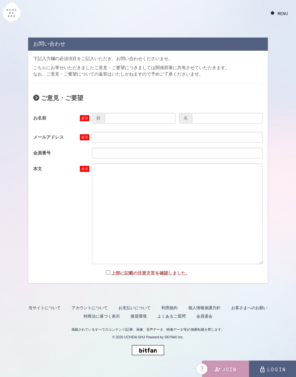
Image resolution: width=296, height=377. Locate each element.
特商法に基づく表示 (102, 316)
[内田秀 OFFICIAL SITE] (11, 13)
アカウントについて (89, 307)
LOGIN (272, 370)
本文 (37, 168)
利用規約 (169, 307)
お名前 (39, 118)
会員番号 (42, 152)
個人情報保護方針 (204, 307)
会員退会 (204, 316)
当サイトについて (45, 307)
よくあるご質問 (171, 316)
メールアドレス (48, 137)
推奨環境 (139, 316)
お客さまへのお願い (249, 307)
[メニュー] (279, 13)
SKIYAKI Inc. (174, 337)
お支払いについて (134, 307)
